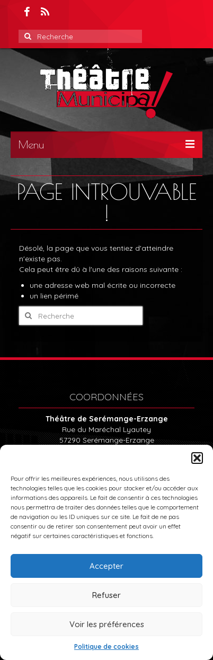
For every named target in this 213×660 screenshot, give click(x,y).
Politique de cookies (106, 646)
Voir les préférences (106, 624)
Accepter (106, 566)
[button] (197, 458)
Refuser (106, 595)
